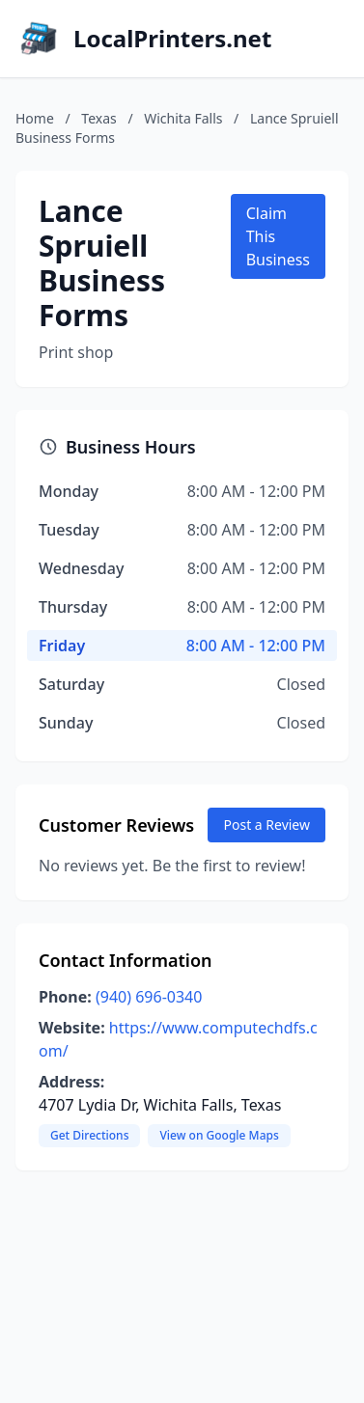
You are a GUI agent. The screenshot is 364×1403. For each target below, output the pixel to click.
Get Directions (89, 1135)
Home (34, 118)
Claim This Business (278, 236)
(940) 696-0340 (149, 996)
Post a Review (266, 824)
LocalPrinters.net (172, 38)
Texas (98, 118)
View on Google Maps (218, 1135)
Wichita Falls (183, 118)
